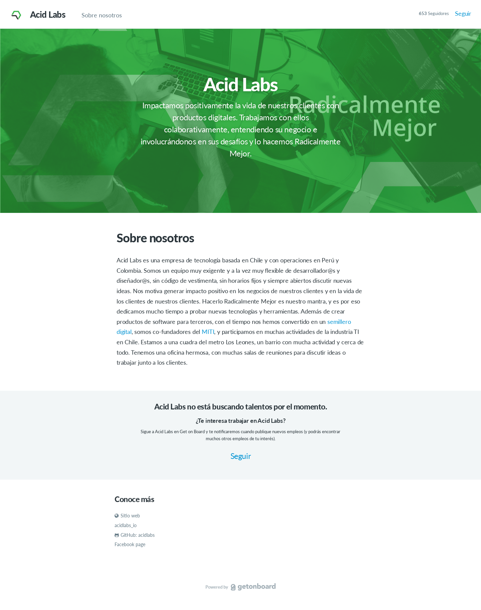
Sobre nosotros (102, 15)
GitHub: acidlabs (135, 535)
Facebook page (130, 544)
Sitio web (127, 515)
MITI (208, 331)
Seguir (463, 13)
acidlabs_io (126, 525)
